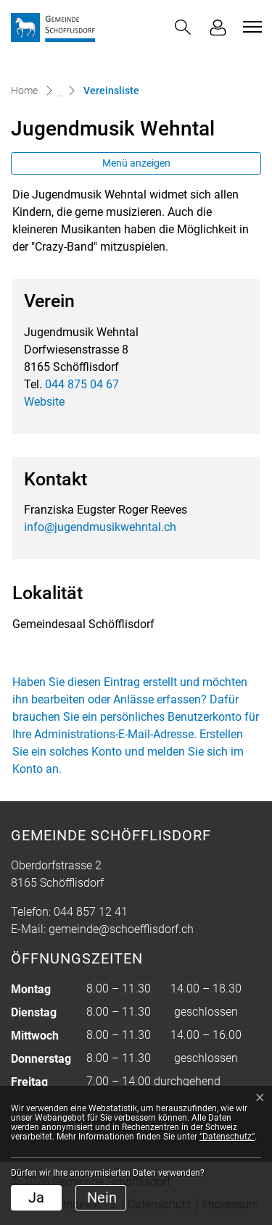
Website (44, 402)
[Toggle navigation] (250, 27)
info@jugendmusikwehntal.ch (100, 527)
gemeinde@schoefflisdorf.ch (121, 929)
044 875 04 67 (82, 384)
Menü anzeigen (136, 163)
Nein (102, 1197)
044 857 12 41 (91, 912)
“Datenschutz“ (227, 1137)
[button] (182, 27)
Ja (36, 1197)
